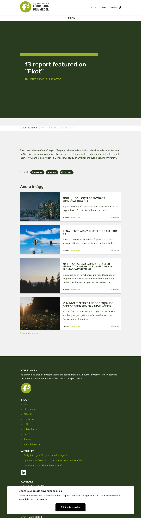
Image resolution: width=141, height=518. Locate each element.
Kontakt (102, 7)
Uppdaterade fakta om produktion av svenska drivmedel (53, 460)
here (81, 154)
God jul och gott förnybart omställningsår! (45, 455)
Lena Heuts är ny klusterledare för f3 (43, 465)
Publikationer (30, 429)
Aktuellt (28, 414)
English (116, 7)
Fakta (26, 424)
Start (26, 404)
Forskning (29, 419)
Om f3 (93, 7)
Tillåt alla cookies (70, 506)
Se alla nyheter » (29, 333)
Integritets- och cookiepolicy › (33, 498)
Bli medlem (29, 409)
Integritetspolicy (32, 444)
